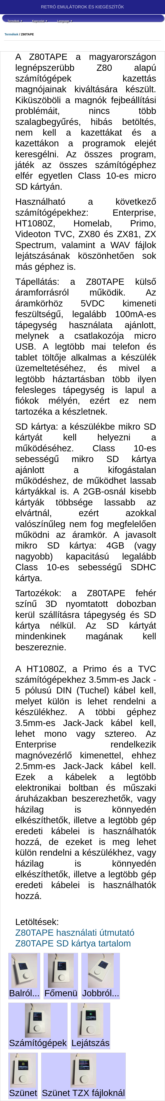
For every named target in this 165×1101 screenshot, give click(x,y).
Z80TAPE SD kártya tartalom (73, 943)
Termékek (15, 21)
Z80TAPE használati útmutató (74, 933)
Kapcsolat (40, 21)
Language (65, 21)
